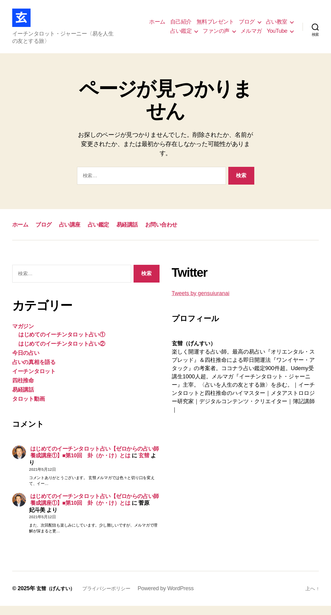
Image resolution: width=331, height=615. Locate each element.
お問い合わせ (183, 233)
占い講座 (78, 233)
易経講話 (143, 233)
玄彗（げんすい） (58, 597)
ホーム (157, 26)
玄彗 (143, 465)
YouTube (277, 35)
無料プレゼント (215, 26)
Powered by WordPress (176, 597)
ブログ (247, 26)
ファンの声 (216, 35)
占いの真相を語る (34, 371)
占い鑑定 (181, 35)
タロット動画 (28, 408)
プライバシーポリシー (114, 597)
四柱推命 (23, 390)
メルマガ (251, 35)
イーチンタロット (34, 380)
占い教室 (276, 26)
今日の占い (25, 362)
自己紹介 (181, 26)
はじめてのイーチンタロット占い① (61, 344)
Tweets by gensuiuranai (201, 302)
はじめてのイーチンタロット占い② (61, 353)
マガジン (23, 335)
